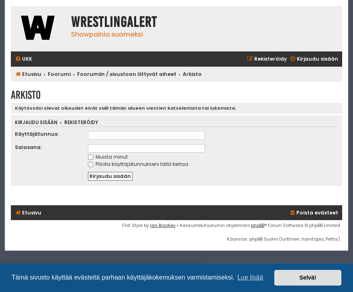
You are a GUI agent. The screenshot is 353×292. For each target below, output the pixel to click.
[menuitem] (23, 59)
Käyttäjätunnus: (37, 134)
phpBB (257, 225)
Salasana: (28, 147)
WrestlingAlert (114, 22)
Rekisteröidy (81, 123)
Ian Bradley (162, 225)
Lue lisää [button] (250, 277)
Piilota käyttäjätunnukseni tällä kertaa (138, 164)
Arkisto (26, 95)
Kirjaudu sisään (36, 123)
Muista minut (108, 156)
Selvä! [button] (307, 277)
